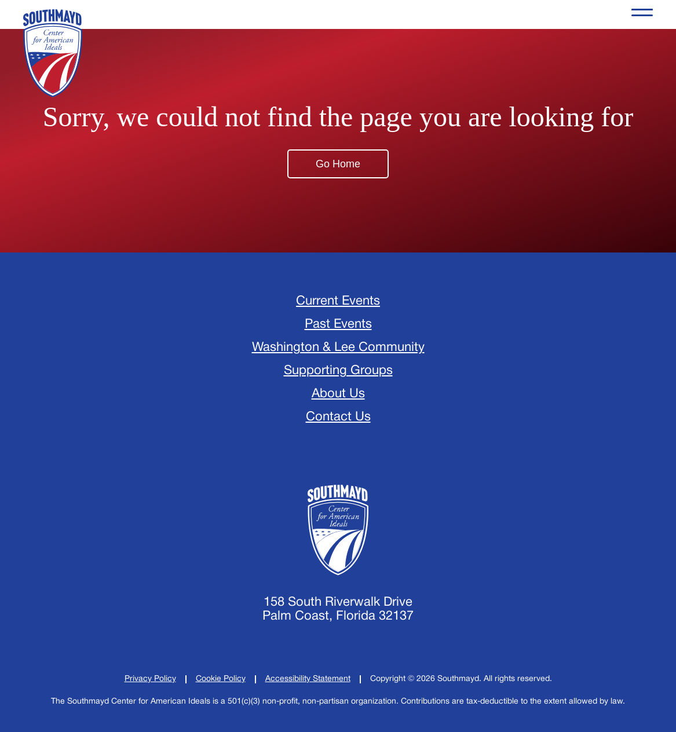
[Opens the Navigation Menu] (642, 14)
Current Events (338, 301)
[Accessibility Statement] (308, 679)
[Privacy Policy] (150, 679)
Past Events (338, 324)
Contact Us (338, 417)
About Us (338, 394)
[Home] (338, 530)
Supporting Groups (338, 370)
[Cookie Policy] (221, 679)
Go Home (338, 164)
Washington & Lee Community (338, 347)
